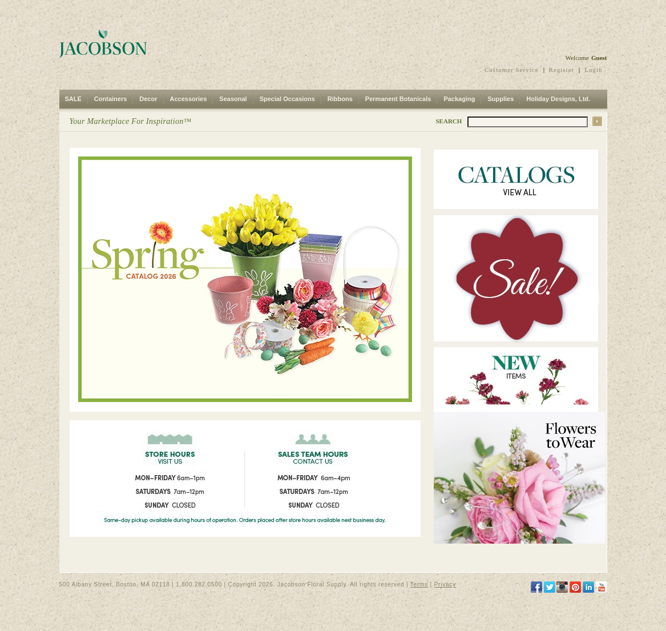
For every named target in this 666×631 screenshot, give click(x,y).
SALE (73, 98)
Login (593, 69)
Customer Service (512, 69)
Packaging (459, 98)
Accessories (188, 98)
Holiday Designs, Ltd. (558, 98)
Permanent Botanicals (398, 98)
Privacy (445, 584)
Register (562, 69)
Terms (419, 584)
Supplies (500, 98)
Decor (148, 98)
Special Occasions (287, 98)
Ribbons (340, 98)
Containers (110, 98)
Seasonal (233, 98)
